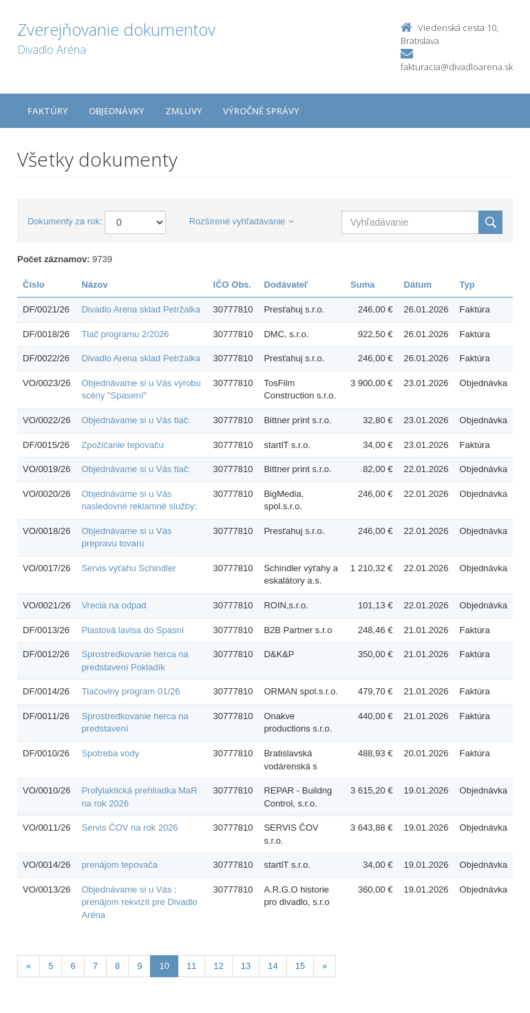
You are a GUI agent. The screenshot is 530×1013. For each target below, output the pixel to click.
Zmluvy (183, 111)
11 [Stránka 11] (191, 966)
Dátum (418, 284)
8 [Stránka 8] (117, 966)
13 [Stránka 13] (246, 966)
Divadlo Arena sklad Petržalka (140, 309)
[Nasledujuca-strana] (324, 966)
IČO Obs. (232, 284)
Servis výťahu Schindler (128, 568)
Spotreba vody (110, 753)
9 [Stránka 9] (139, 966)
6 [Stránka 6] (72, 966)
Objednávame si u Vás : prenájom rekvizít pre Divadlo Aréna (139, 902)
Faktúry (48, 111)
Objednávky (117, 111)
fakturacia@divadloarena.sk (457, 67)
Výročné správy (261, 111)
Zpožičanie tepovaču (122, 445)
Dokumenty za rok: (65, 221)
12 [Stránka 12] (218, 966)
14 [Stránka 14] (272, 966)
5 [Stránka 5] (50, 966)
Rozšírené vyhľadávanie (242, 221)
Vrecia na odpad (113, 605)
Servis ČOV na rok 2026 (129, 827)
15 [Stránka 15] (300, 966)
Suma (362, 284)
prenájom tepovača (119, 865)
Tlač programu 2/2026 (125, 334)
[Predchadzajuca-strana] (28, 966)
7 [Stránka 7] (95, 966)
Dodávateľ (286, 284)
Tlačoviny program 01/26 (130, 691)
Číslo (34, 284)
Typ (467, 284)
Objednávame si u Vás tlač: (135, 420)
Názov (94, 284)
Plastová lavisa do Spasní (132, 630)
